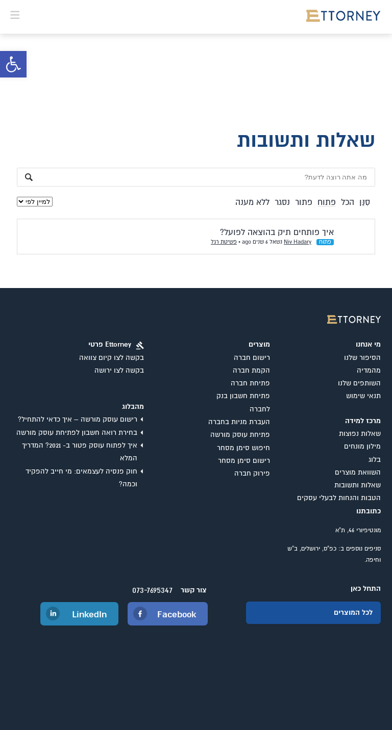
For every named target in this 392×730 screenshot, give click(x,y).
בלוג (375, 460)
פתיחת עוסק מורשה (240, 435)
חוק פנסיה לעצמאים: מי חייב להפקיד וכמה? (81, 477)
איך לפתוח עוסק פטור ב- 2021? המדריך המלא (79, 451)
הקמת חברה (251, 371)
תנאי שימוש (363, 396)
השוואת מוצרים (358, 473)
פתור (303, 202)
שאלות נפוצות (360, 434)
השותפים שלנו (359, 383)
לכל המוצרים (353, 613)
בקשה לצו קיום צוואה (111, 358)
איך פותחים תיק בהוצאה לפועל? (277, 232)
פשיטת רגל (224, 242)
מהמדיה (369, 371)
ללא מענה (252, 202)
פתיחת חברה (250, 383)
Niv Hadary (297, 242)
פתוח (326, 202)
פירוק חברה (252, 474)
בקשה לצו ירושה (119, 371)
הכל (347, 202)
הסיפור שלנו (362, 358)
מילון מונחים (362, 447)
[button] (13, 64)
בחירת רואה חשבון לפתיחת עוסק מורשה (76, 433)
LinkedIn (89, 615)
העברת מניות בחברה (239, 422)
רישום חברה (252, 358)
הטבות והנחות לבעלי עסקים (339, 498)
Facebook (176, 615)
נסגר (282, 202)
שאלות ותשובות (357, 485)
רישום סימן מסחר (244, 461)
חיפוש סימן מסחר (243, 448)
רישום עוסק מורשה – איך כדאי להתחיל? (77, 419)
